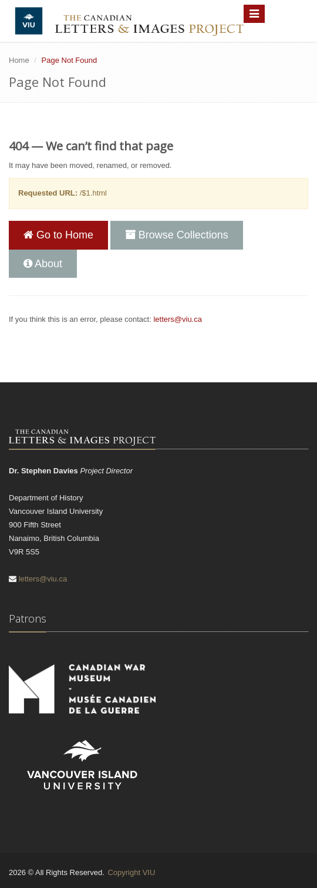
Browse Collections (176, 235)
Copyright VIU (131, 872)
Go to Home (58, 235)
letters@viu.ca (177, 319)
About (42, 264)
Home (19, 60)
